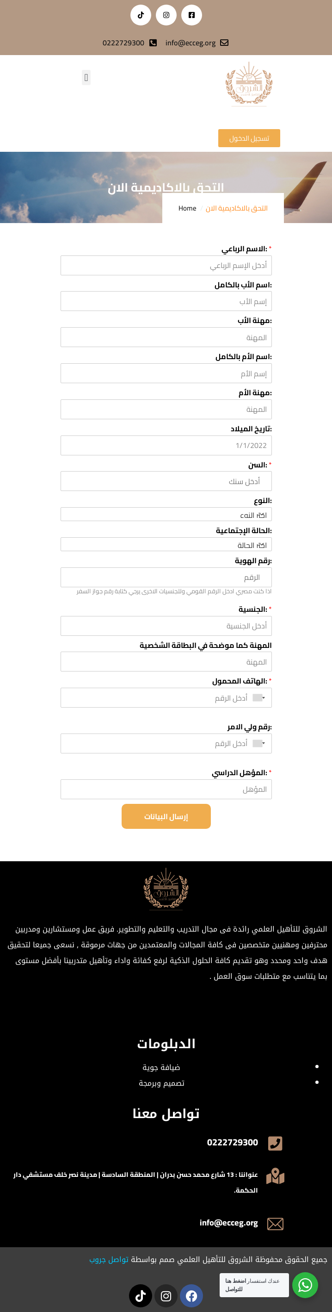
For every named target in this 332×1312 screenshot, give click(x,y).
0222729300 (232, 1141)
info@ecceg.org (229, 1222)
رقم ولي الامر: (249, 727)
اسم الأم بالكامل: (243, 356)
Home (187, 208)
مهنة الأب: (255, 320)
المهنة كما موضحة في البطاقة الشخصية (206, 645)
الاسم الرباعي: (246, 249)
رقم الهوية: (253, 561)
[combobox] (260, 697)
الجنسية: (255, 609)
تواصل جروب (109, 1259)
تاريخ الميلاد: (251, 429)
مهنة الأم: (255, 393)
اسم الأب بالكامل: (243, 285)
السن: (260, 465)
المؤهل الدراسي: (242, 772)
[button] (86, 77)
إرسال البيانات (166, 816)
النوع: (263, 500)
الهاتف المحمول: (242, 681)
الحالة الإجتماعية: (244, 530)
